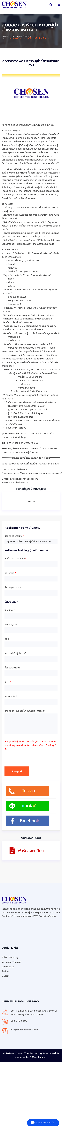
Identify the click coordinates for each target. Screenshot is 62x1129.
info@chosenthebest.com (25, 1029)
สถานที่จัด (10, 573)
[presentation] (25, 756)
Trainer (5, 971)
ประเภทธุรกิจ (10, 624)
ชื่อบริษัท (9, 610)
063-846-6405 (19, 1021)
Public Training (10, 957)
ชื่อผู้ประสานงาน (13, 667)
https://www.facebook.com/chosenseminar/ (37, 473)
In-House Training (22, 36)
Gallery (5, 976)
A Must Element (38, 1057)
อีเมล (7, 682)
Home (5, 36)
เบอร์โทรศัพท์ (11, 696)
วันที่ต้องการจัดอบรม (15, 558)
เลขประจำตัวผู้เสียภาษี (15, 653)
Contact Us (8, 966)
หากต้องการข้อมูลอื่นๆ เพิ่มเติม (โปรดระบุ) (24, 711)
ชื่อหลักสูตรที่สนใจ (14, 536)
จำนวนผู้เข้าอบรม (13, 587)
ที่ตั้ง (6, 639)
